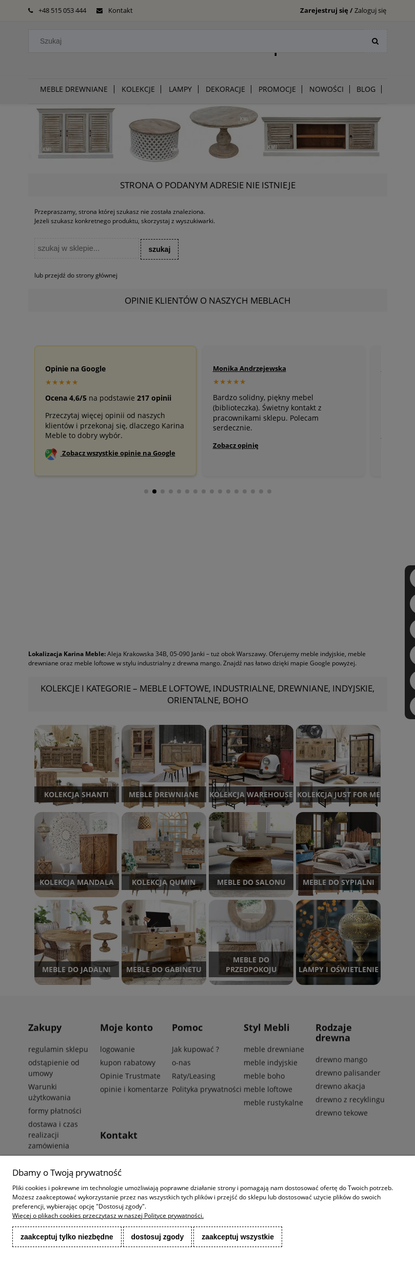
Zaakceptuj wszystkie (238, 1237)
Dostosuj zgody (157, 1237)
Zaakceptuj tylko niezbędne (67, 1237)
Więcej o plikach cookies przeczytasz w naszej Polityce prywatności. (108, 1215)
